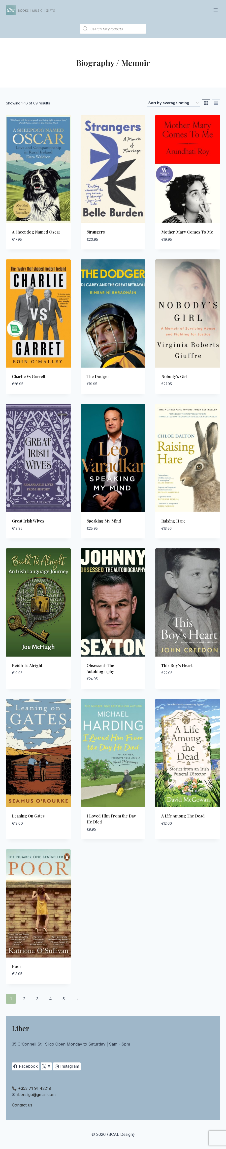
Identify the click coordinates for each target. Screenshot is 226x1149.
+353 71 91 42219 (34, 1088)
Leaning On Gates (28, 815)
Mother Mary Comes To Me (187, 232)
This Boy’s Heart (177, 665)
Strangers (96, 232)
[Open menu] (215, 10)
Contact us (22, 1104)
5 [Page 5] (64, 998)
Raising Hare (173, 521)
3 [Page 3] (37, 998)
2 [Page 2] (24, 998)
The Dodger (98, 376)
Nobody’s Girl (174, 376)
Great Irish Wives (28, 521)
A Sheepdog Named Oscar (36, 232)
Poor (17, 966)
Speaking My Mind (104, 521)
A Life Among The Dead (183, 815)
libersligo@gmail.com (36, 1094)
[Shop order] (173, 103)
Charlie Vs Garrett (28, 376)
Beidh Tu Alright (27, 665)
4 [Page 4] (50, 998)
